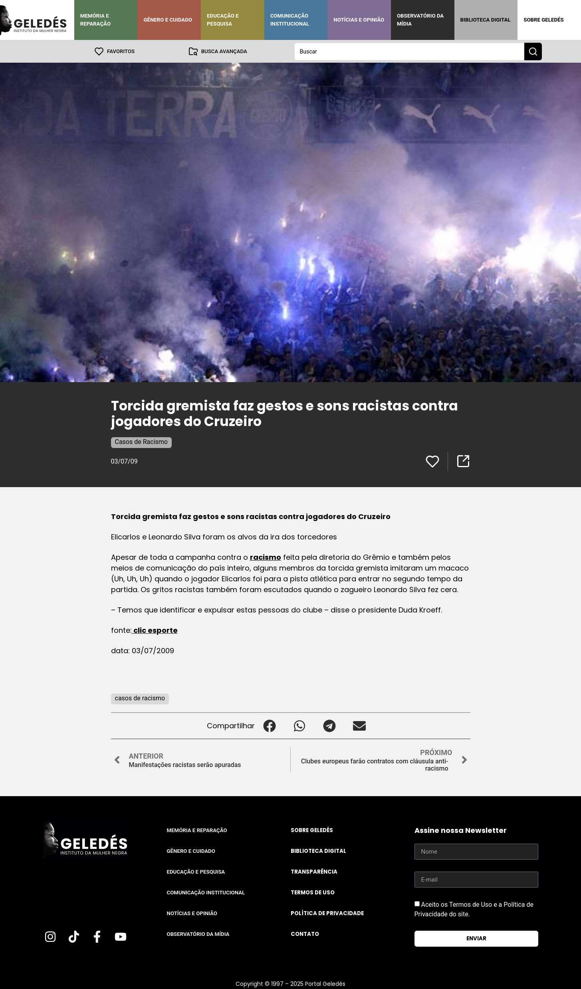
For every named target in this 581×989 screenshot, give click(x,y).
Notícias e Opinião (358, 20)
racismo (265, 557)
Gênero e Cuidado (167, 20)
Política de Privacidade (327, 913)
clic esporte (155, 630)
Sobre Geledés (543, 20)
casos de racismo (140, 698)
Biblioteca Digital (485, 20)
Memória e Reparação (95, 20)
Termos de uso (313, 892)
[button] (270, 725)
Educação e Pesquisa (223, 20)
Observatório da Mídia (420, 20)
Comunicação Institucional (289, 20)
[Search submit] (533, 51)
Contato (305, 933)
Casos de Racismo (141, 441)
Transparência (314, 871)
